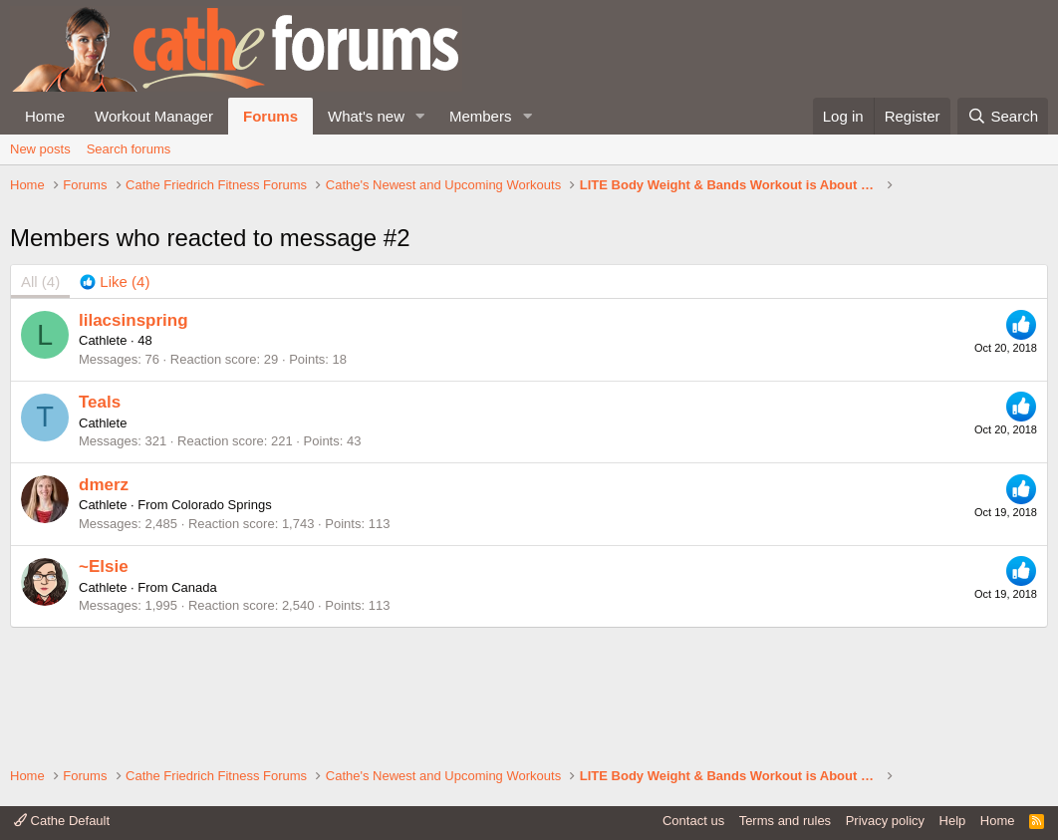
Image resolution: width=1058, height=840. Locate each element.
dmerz (104, 602)
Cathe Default (62, 820)
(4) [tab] (40, 400)
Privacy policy (885, 820)
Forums (270, 116)
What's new (366, 116)
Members (480, 116)
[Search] (1002, 116)
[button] (420, 116)
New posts (40, 148)
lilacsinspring (133, 437)
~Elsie (104, 685)
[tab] (114, 400)
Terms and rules (785, 820)
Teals (100, 520)
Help (952, 820)
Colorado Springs (221, 623)
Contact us (693, 820)
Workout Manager (154, 116)
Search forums (129, 148)
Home (45, 116)
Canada (194, 706)
